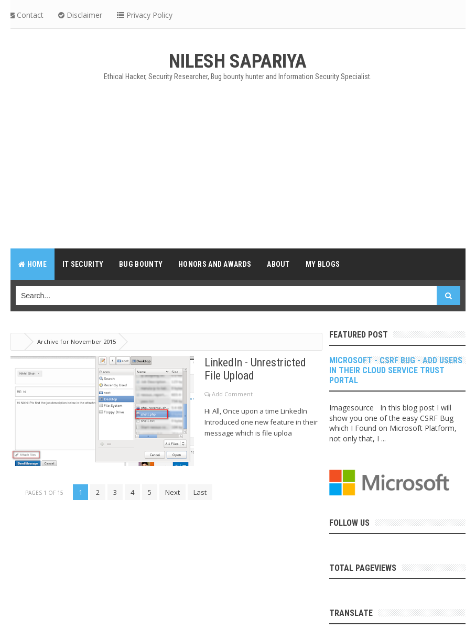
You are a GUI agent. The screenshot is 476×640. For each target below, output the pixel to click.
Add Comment (232, 394)
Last (200, 492)
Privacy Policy (144, 15)
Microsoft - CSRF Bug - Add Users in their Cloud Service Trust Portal (395, 370)
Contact (25, 15)
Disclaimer (80, 15)
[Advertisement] (238, 164)
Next (172, 492)
